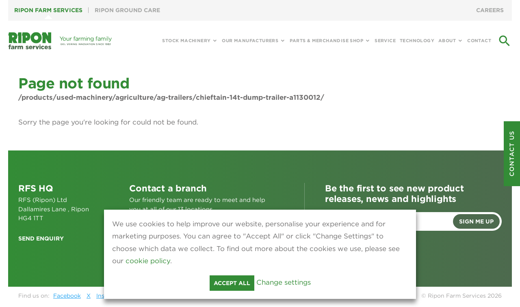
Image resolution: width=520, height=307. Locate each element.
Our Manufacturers (250, 40)
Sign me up (476, 221)
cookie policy (148, 261)
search (504, 41)
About (447, 40)
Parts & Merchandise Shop (326, 40)
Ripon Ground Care (127, 10)
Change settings (283, 282)
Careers (490, 10)
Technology (417, 40)
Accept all (232, 283)
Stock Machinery (186, 40)
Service (385, 40)
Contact (479, 40)
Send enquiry (41, 238)
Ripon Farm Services (48, 10)
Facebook (67, 295)
